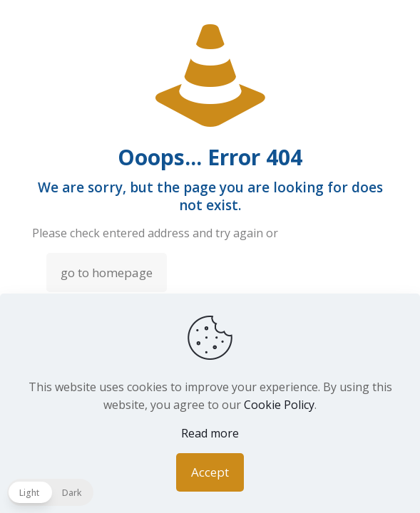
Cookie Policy (279, 405)
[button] (50, 492)
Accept (210, 472)
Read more (210, 433)
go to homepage (107, 272)
